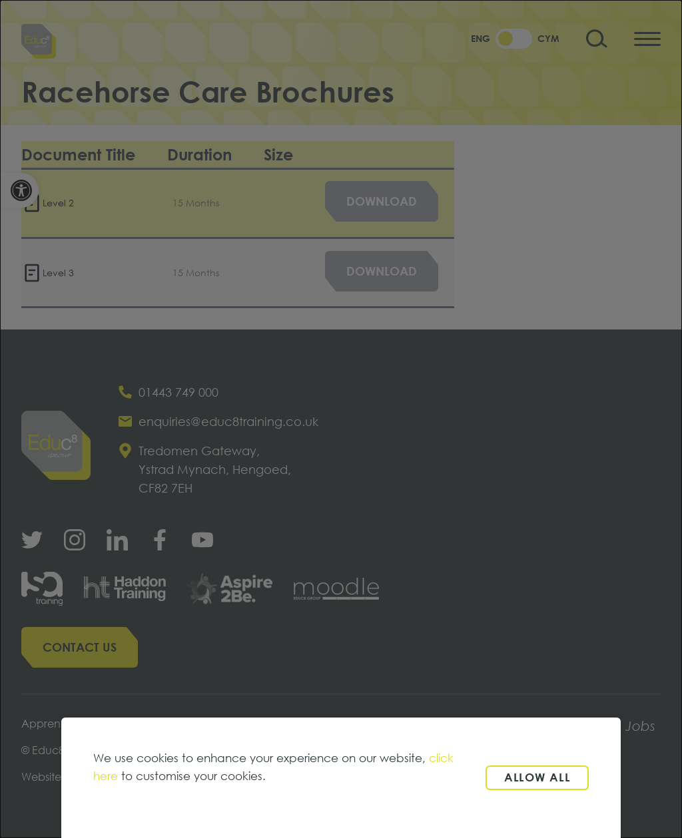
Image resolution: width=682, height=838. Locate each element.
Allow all (537, 777)
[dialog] (341, 419)
